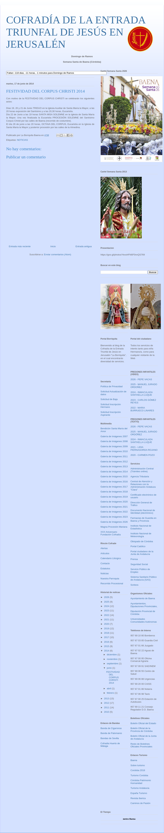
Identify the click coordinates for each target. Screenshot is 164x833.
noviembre (112, 659)
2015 (107, 646)
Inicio (53, 246)
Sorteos (134, 585)
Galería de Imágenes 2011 (114, 456)
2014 (107, 650)
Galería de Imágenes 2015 (114, 476)
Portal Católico (137, 546)
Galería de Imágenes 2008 (114, 441)
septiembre (113, 663)
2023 (107, 610)
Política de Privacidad (112, 386)
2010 (107, 712)
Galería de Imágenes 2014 (114, 471)
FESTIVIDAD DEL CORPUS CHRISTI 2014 (113, 677)
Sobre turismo (137, 765)
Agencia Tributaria (139, 476)
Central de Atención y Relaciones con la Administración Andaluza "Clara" (143, 485)
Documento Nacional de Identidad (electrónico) (142, 511)
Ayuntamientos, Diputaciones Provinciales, (143, 605)
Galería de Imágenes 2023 (114, 516)
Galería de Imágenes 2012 (114, 461)
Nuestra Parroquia (110, 578)
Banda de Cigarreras (111, 728)
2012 (107, 703)
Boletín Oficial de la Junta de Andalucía (143, 737)
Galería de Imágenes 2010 (114, 451)
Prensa (134, 559)
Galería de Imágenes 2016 (114, 481)
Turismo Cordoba (139, 775)
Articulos (105, 553)
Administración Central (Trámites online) (142, 470)
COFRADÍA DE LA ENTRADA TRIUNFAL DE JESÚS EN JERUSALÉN (75, 32)
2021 (107, 619)
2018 (107, 633)
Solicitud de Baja (109, 399)
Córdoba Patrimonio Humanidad (140, 781)
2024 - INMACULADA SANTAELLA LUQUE (141, 393)
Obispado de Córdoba (141, 541)
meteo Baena (129, 819)
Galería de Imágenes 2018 (114, 491)
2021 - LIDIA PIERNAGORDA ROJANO (143, 448)
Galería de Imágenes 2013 (114, 466)
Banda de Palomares (111, 733)
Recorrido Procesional (112, 583)
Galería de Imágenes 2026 (114, 522)
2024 (107, 606)
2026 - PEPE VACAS (141, 379)
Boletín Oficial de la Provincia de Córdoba (141, 729)
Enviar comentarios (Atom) (57, 254)
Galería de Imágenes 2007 (114, 436)
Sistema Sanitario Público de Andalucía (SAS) (143, 578)
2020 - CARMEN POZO (142, 455)
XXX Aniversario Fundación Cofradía (111, 533)
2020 (107, 624)
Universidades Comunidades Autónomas (143, 620)
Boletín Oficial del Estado (143, 723)
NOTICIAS (22, 140)
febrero (111, 693)
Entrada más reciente (20, 246)
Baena (133, 760)
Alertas (104, 548)
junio (109, 668)
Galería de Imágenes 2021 (114, 506)
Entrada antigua (83, 246)
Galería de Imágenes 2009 (114, 446)
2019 (107, 628)
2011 (107, 707)
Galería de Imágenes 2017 (114, 486)
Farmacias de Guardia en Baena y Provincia (143, 519)
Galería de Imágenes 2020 (114, 501)
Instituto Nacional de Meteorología (140, 535)
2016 (107, 642)
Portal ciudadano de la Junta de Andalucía (141, 553)
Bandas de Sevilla (110, 738)
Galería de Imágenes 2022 (114, 511)
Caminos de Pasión (140, 803)
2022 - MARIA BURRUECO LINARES (142, 409)
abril (109, 688)
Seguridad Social (139, 564)
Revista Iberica (138, 798)
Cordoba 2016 (137, 770)
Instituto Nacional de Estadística (140, 527)
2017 (107, 637)
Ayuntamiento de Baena (142, 598)
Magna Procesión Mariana (114, 526)
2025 (107, 601)
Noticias (105, 573)
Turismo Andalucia (139, 788)
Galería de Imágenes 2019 (114, 496)
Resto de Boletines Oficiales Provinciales (141, 745)
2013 (107, 698)
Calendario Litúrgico (111, 558)
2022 (107, 615)
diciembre (112, 654)
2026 (107, 597)
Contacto (105, 563)
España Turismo (138, 793)
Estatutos (105, 568)
